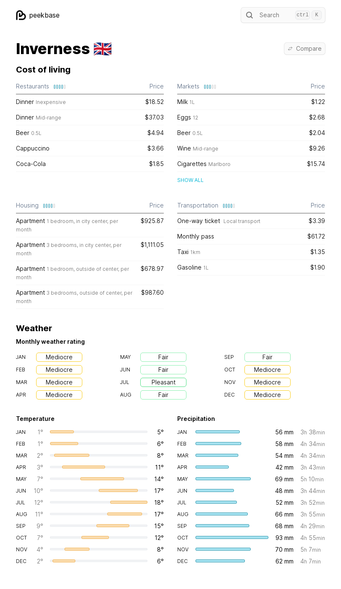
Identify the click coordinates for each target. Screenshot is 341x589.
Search (283, 15)
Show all (190, 180)
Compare (305, 48)
